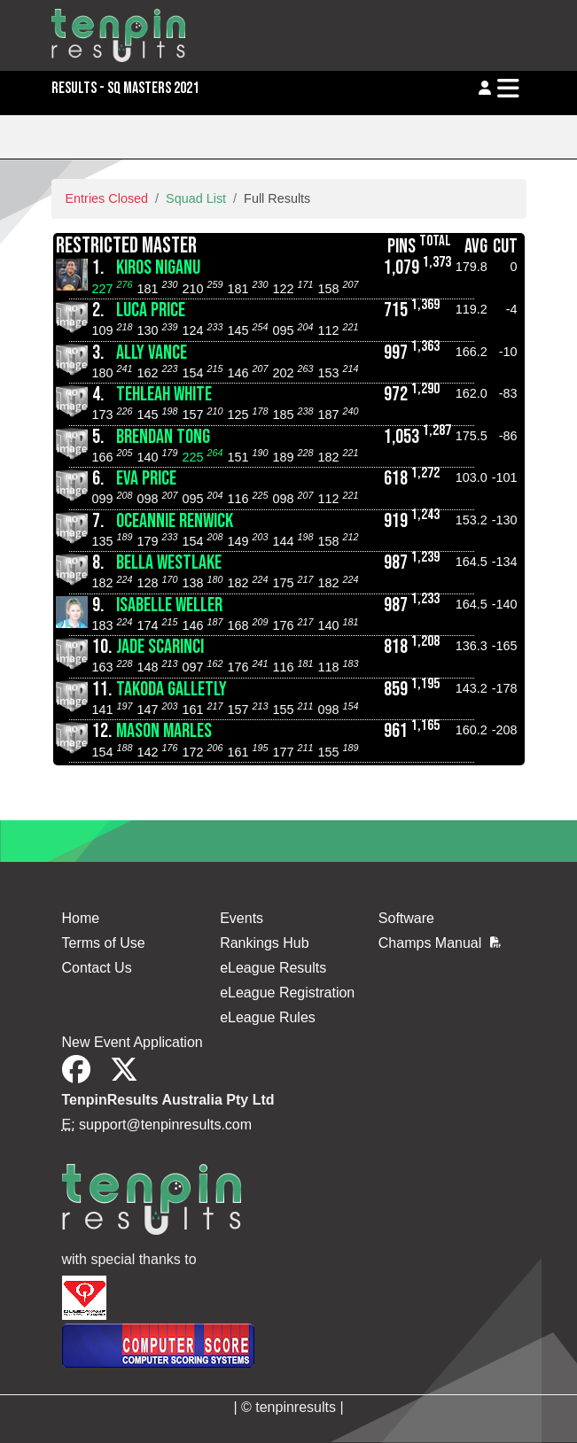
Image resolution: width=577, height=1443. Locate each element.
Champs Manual (439, 942)
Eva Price (146, 479)
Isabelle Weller (169, 605)
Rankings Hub (264, 942)
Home (81, 918)
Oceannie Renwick (174, 521)
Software (406, 918)
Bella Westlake (169, 563)
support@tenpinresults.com (165, 1124)
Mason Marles (164, 731)
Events (241, 918)
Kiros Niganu (158, 268)
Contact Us (97, 967)
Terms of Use (103, 942)
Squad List (196, 198)
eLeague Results (273, 967)
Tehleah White (164, 395)
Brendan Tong (163, 437)
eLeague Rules (268, 1017)
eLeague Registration (287, 992)
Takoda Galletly (171, 690)
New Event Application (132, 1042)
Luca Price (150, 310)
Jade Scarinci (160, 647)
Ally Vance (151, 353)
